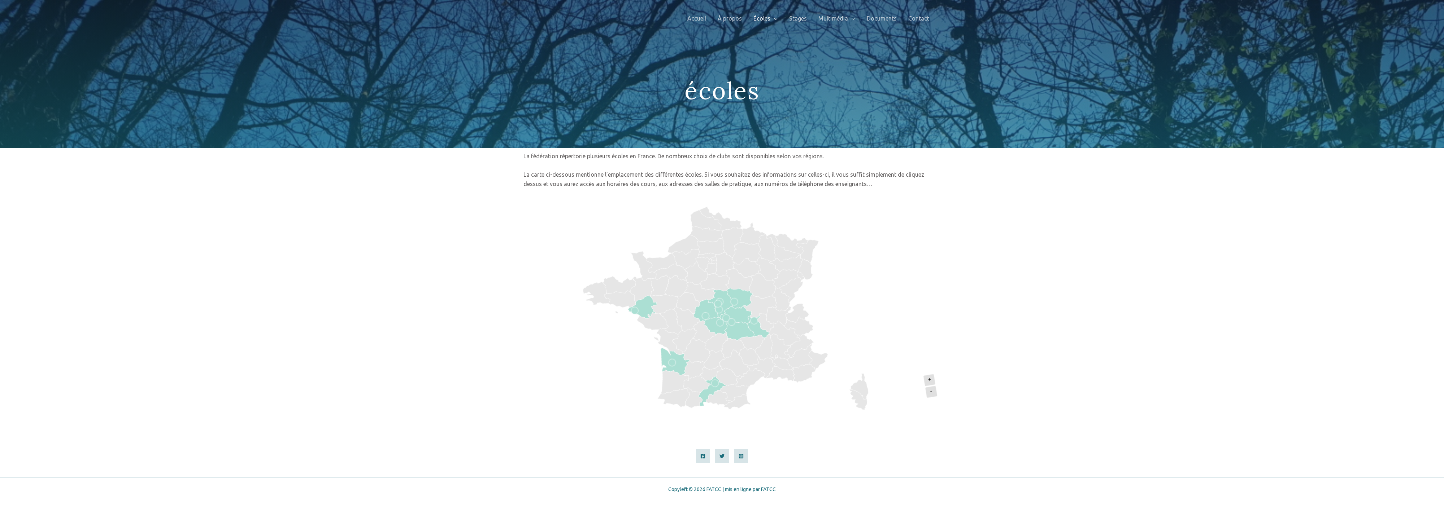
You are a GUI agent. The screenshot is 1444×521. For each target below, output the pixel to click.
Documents (882, 18)
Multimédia (833, 18)
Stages (798, 18)
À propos (730, 18)
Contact (918, 18)
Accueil (696, 18)
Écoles (761, 18)
